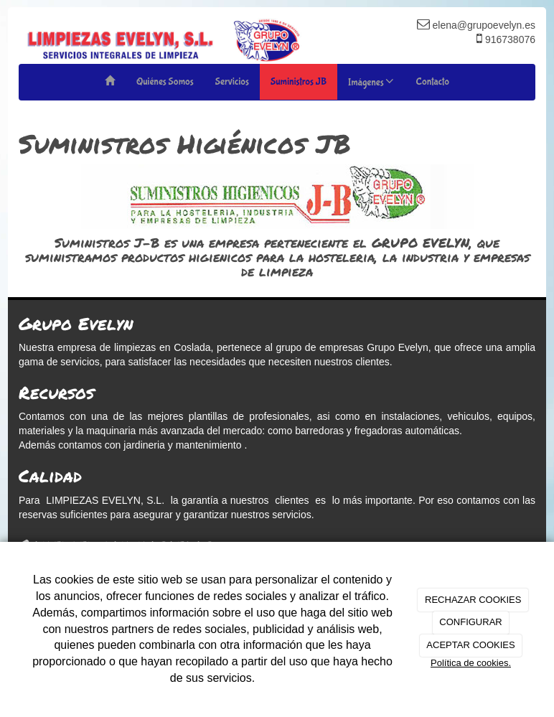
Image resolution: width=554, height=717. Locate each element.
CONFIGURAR (470, 622)
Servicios (232, 82)
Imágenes (371, 81)
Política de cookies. (471, 662)
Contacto (432, 82)
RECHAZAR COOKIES (473, 599)
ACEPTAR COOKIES (470, 644)
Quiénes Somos (165, 82)
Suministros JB (299, 82)
